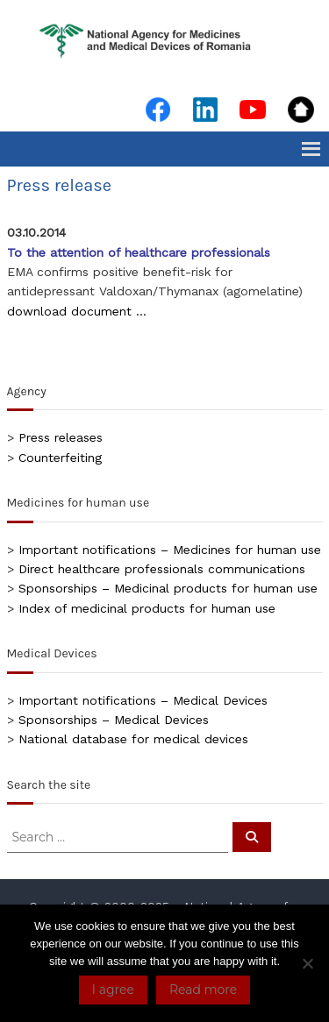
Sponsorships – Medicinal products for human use (168, 588)
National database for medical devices (133, 739)
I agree (113, 989)
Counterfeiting (60, 458)
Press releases (60, 437)
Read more (203, 989)
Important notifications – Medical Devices (143, 700)
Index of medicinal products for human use (146, 608)
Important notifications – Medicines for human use (169, 550)
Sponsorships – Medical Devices (113, 720)
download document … (77, 311)
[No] (307, 963)
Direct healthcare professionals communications (161, 569)
